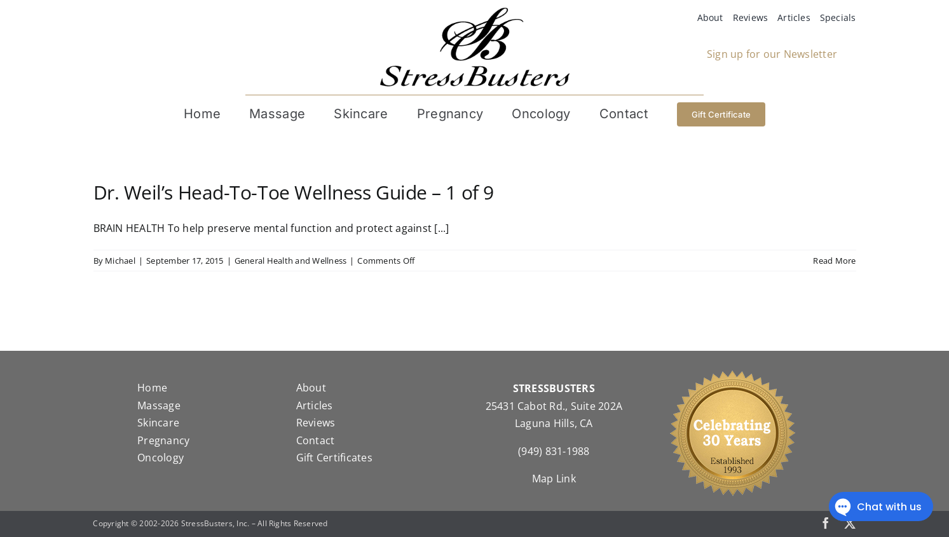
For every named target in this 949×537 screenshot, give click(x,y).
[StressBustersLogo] (474, 12)
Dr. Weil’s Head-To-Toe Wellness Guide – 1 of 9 (293, 192)
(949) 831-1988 (553, 451)
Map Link (554, 479)
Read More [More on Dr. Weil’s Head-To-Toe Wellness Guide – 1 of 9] (834, 260)
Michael (120, 260)
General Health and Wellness (290, 260)
